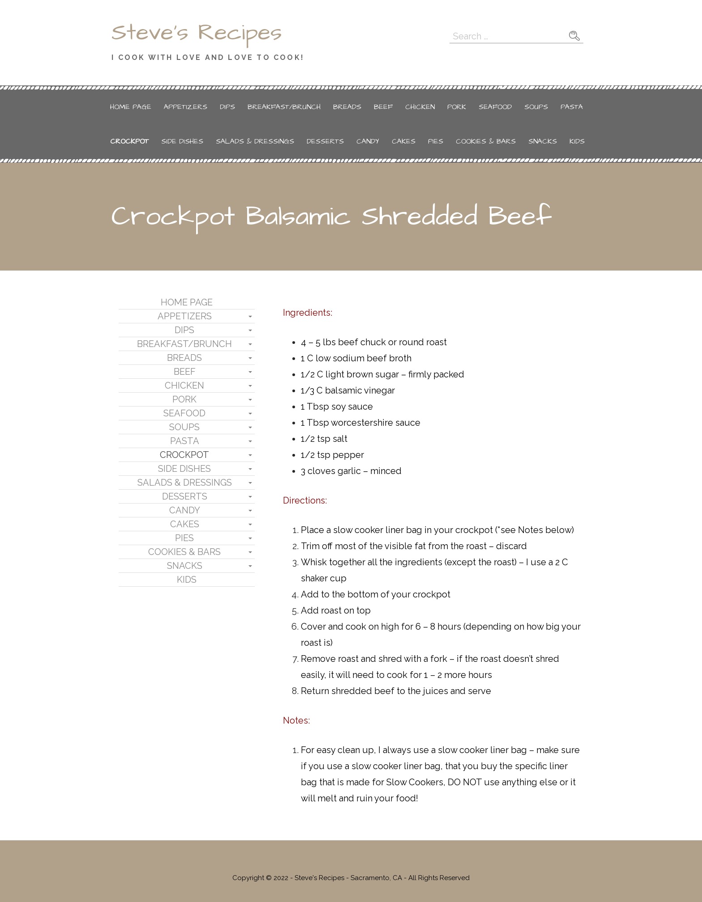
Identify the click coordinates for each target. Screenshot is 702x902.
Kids (577, 141)
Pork (456, 107)
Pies (435, 141)
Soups (536, 107)
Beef (383, 107)
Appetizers (185, 107)
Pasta (572, 107)
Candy (367, 141)
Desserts (325, 141)
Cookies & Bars (486, 141)
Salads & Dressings (255, 141)
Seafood (495, 107)
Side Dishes (182, 141)
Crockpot (129, 141)
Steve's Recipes (196, 33)
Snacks (542, 141)
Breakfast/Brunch (284, 107)
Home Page (130, 107)
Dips (227, 107)
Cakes (403, 141)
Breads (347, 107)
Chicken (420, 107)
